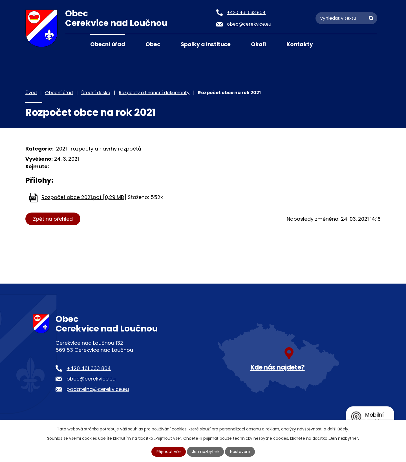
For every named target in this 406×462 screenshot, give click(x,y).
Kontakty (299, 44)
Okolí (258, 44)
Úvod (72, 44)
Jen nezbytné (205, 451)
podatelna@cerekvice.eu (98, 389)
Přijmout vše (168, 451)
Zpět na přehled (53, 218)
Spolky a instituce (206, 44)
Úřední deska (95, 92)
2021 (61, 148)
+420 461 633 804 (89, 368)
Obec (152, 44)
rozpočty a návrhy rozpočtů (106, 148)
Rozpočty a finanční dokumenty (154, 92)
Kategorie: (39, 148)
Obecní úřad (107, 44)
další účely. (338, 429)
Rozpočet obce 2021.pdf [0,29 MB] (83, 197)
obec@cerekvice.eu (91, 378)
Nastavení (240, 451)
